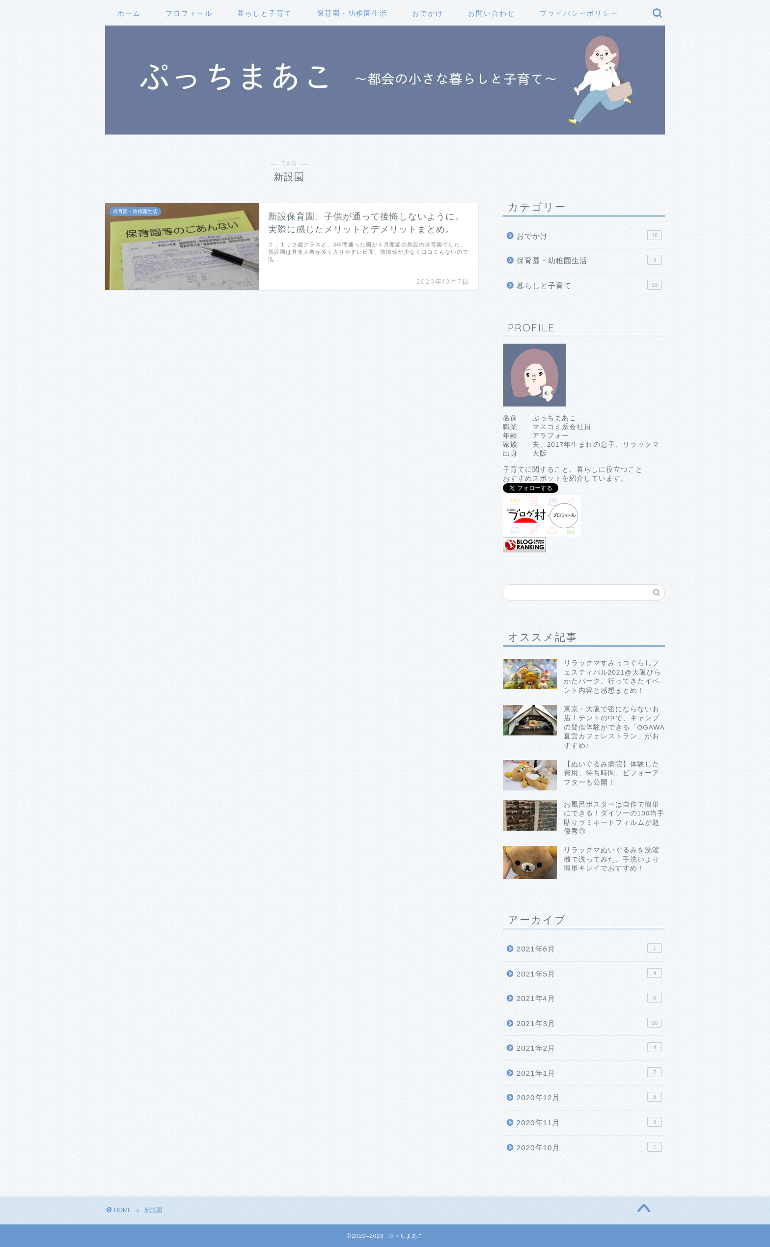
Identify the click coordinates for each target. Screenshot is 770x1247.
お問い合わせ (491, 13)
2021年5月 (589, 973)
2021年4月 (589, 998)
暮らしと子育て (264, 13)
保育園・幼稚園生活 (352, 13)
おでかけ (427, 13)
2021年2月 (589, 1047)
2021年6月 (589, 948)
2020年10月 (589, 1147)
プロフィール (189, 13)
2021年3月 (589, 1023)
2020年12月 (589, 1097)
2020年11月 (589, 1122)
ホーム (129, 13)
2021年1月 (589, 1072)
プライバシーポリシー (579, 13)
